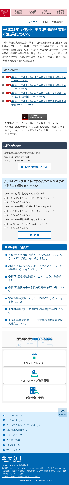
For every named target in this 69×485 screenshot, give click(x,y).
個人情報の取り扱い (16, 430)
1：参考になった (15, 224)
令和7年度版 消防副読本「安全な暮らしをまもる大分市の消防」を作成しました (35, 256)
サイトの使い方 (14, 415)
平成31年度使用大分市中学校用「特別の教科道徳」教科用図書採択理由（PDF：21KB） (38, 95)
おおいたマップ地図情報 (34, 380)
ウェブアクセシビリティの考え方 (23, 425)
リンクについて (14, 435)
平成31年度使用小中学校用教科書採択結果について (35, 311)
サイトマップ (13, 449)
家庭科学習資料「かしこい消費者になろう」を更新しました (35, 300)
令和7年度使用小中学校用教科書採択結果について (36, 289)
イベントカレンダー (34, 363)
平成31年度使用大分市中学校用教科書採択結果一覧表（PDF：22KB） (38, 87)
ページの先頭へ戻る (62, 412)
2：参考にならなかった (41, 224)
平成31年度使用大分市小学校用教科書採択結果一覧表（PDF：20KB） (38, 79)
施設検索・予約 (34, 397)
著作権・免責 (13, 440)
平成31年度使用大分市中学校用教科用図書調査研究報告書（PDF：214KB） (38, 103)
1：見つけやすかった (17, 198)
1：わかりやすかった (17, 211)
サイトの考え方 (14, 420)
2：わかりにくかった (44, 211)
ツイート (33, 21)
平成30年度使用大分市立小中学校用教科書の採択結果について (35, 322)
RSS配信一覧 (13, 445)
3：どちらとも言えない (19, 201)
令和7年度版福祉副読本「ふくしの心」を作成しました (36, 278)
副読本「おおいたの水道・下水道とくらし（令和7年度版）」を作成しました (35, 267)
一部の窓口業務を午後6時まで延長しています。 (21, 477)
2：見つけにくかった (44, 198)
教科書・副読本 (18, 247)
